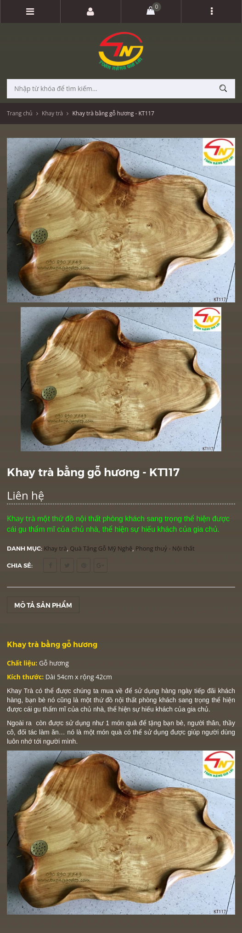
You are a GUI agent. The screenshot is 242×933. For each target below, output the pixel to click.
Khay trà (52, 113)
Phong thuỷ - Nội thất (165, 548)
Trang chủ (20, 113)
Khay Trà (20, 690)
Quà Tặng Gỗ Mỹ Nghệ (101, 548)
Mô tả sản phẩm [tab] (43, 604)
